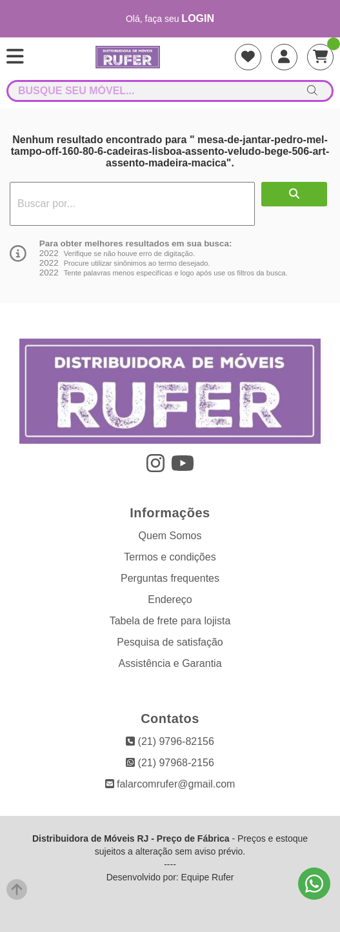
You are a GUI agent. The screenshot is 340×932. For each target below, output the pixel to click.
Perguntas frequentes (170, 578)
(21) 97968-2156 (170, 762)
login (197, 18)
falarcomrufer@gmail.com (170, 783)
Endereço (170, 599)
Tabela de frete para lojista (170, 620)
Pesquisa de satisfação (170, 642)
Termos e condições (169, 556)
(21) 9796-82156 (170, 741)
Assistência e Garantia (169, 663)
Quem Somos (170, 535)
